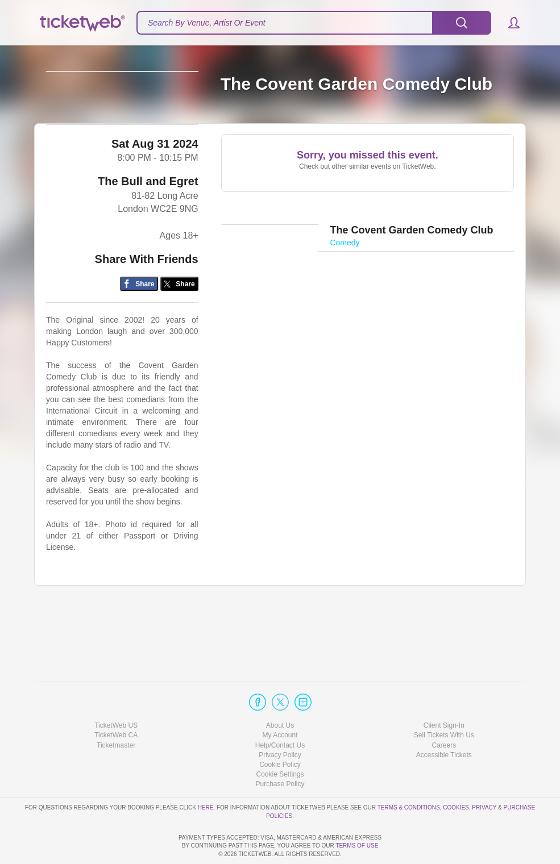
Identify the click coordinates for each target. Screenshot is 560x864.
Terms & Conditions (409, 775)
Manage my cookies (280, 742)
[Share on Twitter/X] (179, 352)
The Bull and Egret (148, 250)
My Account (279, 703)
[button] (508, 22)
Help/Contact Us (280, 713)
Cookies (456, 775)
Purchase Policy (279, 752)
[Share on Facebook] (139, 352)
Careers (444, 713)
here (206, 775)
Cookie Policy (280, 732)
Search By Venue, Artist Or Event (207, 22)
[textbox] (313, 23)
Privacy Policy (280, 723)
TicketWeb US (116, 693)
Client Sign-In (444, 693)
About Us (280, 693)
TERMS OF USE (356, 846)
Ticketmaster (116, 713)
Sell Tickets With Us (444, 703)
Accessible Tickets (444, 723)
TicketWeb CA (116, 703)
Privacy (484, 775)
